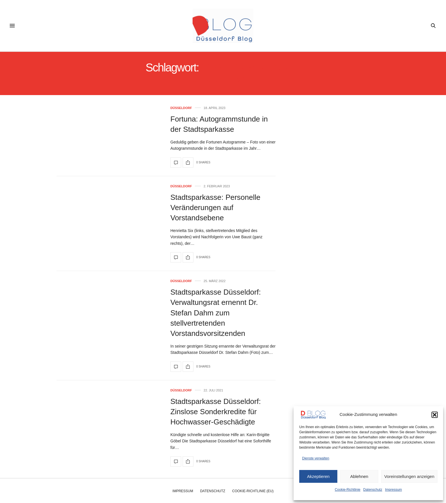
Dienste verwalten (315, 458)
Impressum (393, 490)
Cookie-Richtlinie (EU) (252, 491)
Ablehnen (359, 476)
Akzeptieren (318, 476)
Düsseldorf (181, 108)
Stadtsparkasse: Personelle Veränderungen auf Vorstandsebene (215, 207)
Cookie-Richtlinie (347, 490)
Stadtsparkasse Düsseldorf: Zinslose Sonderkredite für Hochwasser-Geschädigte (215, 411)
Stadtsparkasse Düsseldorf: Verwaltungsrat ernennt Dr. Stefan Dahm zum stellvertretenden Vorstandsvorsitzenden (215, 313)
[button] (434, 415)
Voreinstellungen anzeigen (409, 476)
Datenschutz (372, 490)
